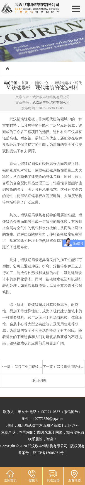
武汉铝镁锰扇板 (22, 119)
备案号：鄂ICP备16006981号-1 (42, 453)
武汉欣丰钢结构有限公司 (51, 102)
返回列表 (39, 380)
